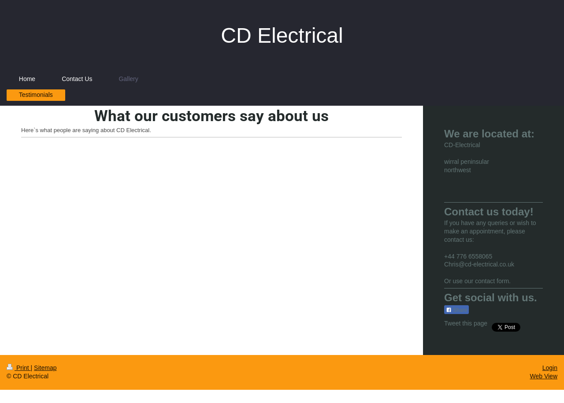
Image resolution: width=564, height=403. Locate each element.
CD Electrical (282, 35)
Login (549, 367)
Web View (543, 376)
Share (456, 310)
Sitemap (45, 367)
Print (19, 367)
